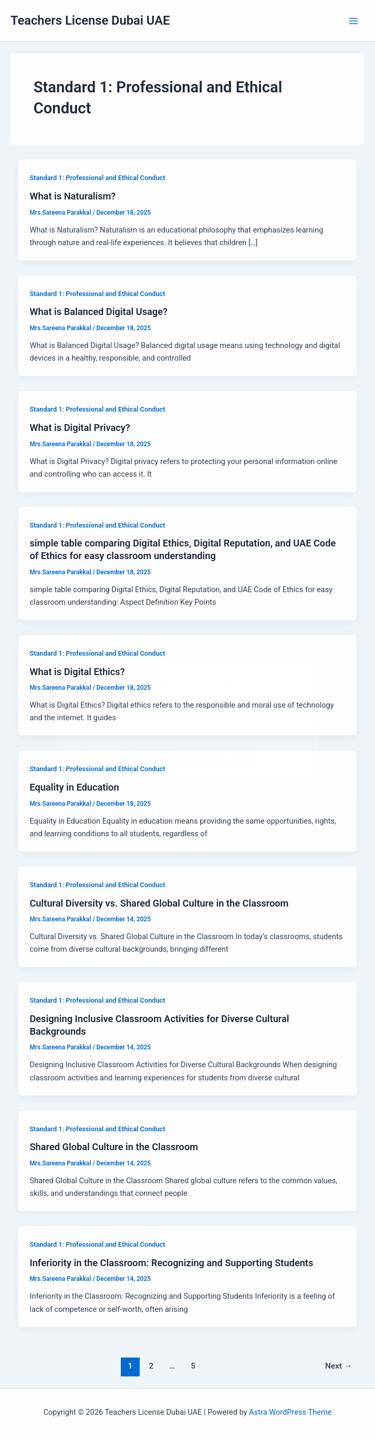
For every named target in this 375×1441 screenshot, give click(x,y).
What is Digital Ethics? (76, 671)
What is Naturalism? (72, 196)
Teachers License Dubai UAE (90, 20)
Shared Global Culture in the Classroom (113, 1146)
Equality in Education (74, 787)
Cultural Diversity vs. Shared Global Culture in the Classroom (158, 903)
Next (338, 1366)
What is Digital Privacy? (79, 427)
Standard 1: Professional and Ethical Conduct (97, 178)
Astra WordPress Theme (290, 1412)
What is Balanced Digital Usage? (98, 311)
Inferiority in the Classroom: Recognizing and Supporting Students (171, 1262)
